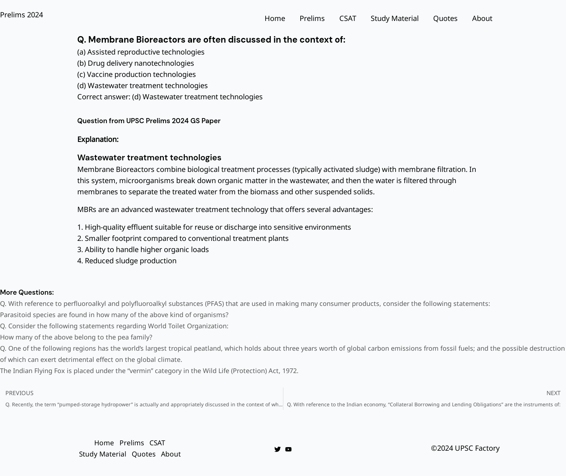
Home (275, 18)
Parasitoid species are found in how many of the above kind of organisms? (114, 314)
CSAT (347, 18)
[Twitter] (277, 449)
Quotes (445, 18)
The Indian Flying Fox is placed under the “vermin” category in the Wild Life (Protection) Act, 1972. (149, 370)
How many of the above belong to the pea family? (76, 337)
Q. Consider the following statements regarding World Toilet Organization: (114, 325)
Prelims (312, 18)
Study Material (395, 18)
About (482, 18)
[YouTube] (288, 449)
